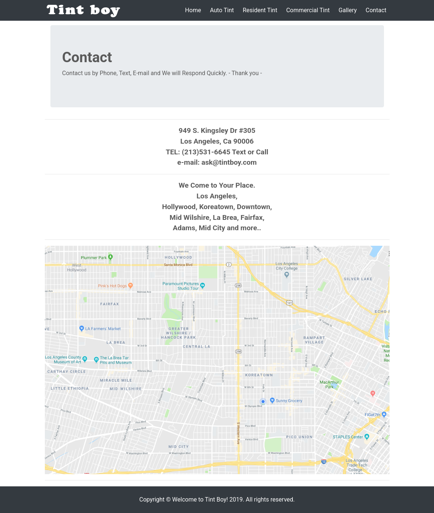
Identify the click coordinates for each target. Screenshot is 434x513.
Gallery (348, 10)
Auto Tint (222, 10)
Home (193, 10)
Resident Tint (260, 10)
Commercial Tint (307, 10)
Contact (376, 10)
